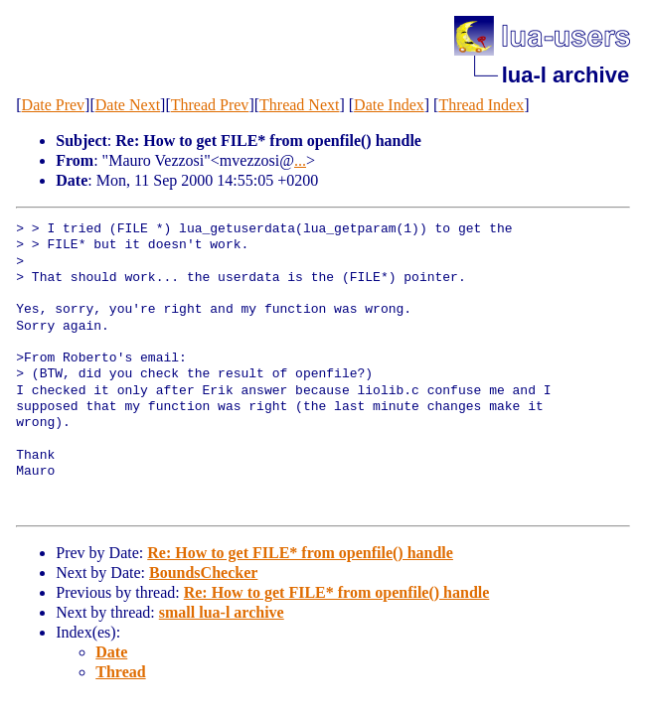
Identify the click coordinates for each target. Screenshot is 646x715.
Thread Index (481, 104)
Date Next (127, 104)
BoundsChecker (203, 572)
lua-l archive (565, 75)
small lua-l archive (221, 612)
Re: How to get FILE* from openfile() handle (300, 552)
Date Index (389, 104)
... (300, 160)
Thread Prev (210, 104)
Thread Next (299, 104)
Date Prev (53, 104)
